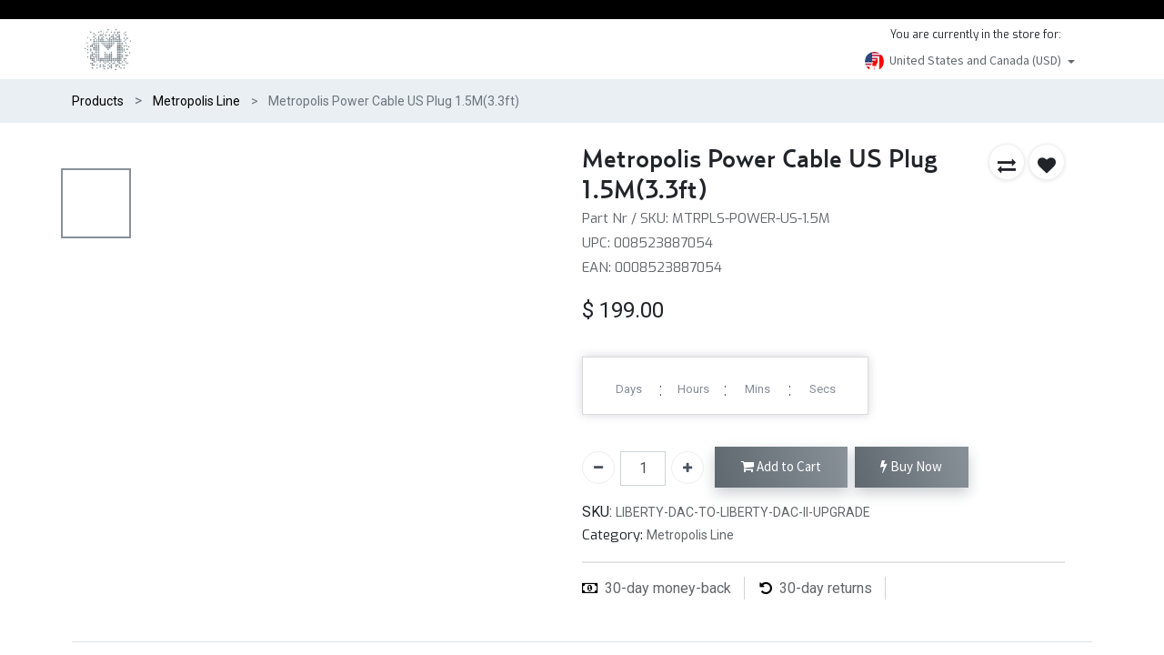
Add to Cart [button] (781, 467)
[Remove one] (598, 467)
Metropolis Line (196, 101)
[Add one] (687, 467)
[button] (1006, 162)
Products (98, 101)
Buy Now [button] (911, 467)
